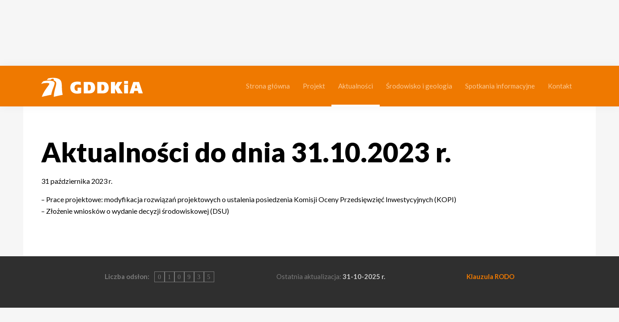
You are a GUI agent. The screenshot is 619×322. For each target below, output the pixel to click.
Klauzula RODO (490, 276)
